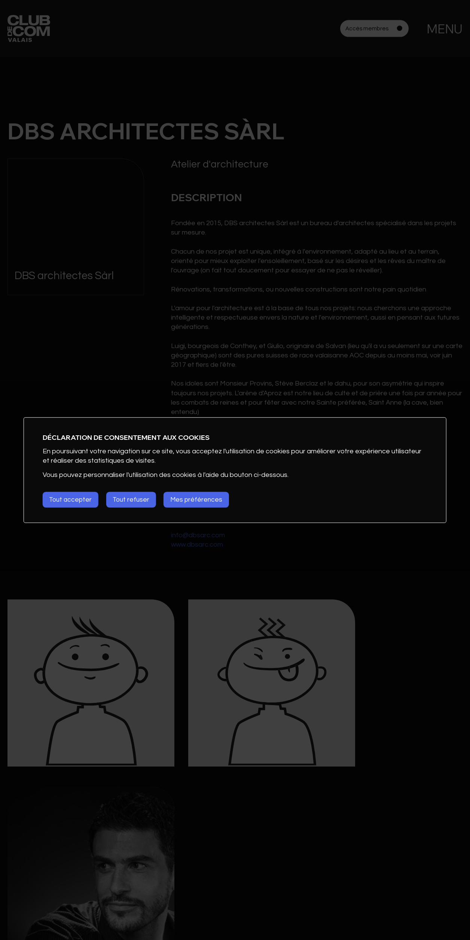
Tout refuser (135, 499)
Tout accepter (71, 499)
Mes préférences (203, 499)
